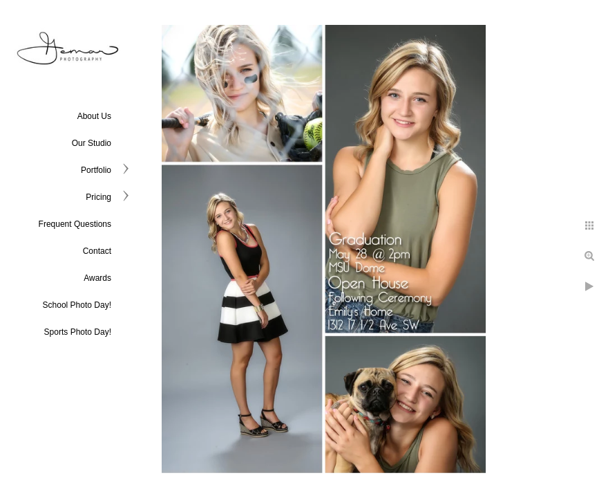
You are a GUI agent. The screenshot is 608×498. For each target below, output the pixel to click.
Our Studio (91, 143)
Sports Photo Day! (77, 332)
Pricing (98, 197)
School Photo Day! (77, 305)
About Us (94, 116)
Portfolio (96, 170)
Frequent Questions (75, 224)
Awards (97, 278)
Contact (97, 251)
